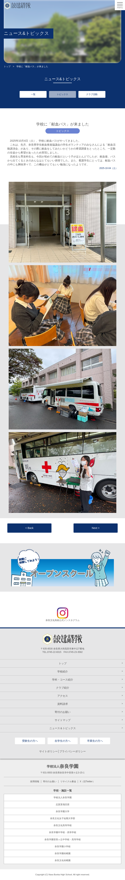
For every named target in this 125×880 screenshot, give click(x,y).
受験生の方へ (30, 740)
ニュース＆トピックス (62, 728)
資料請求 (62, 703)
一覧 (33, 94)
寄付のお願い (63, 711)
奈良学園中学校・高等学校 (62, 832)
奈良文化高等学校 (63, 825)
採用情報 (34, 781)
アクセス (62, 695)
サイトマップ (63, 720)
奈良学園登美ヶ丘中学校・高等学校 (62, 839)
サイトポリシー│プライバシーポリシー (62, 751)
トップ (7, 66)
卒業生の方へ (95, 740)
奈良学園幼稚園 (63, 853)
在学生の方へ (63, 740)
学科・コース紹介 (62, 679)
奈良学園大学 (62, 811)
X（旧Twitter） (87, 781)
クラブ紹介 (62, 687)
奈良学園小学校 (63, 846)
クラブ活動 (91, 94)
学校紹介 (62, 671)
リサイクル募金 (68, 781)
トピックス (62, 94)
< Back (29, 527)
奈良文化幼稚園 (63, 860)
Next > (96, 527)
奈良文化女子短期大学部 (62, 818)
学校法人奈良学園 (63, 797)
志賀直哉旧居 (62, 804)
